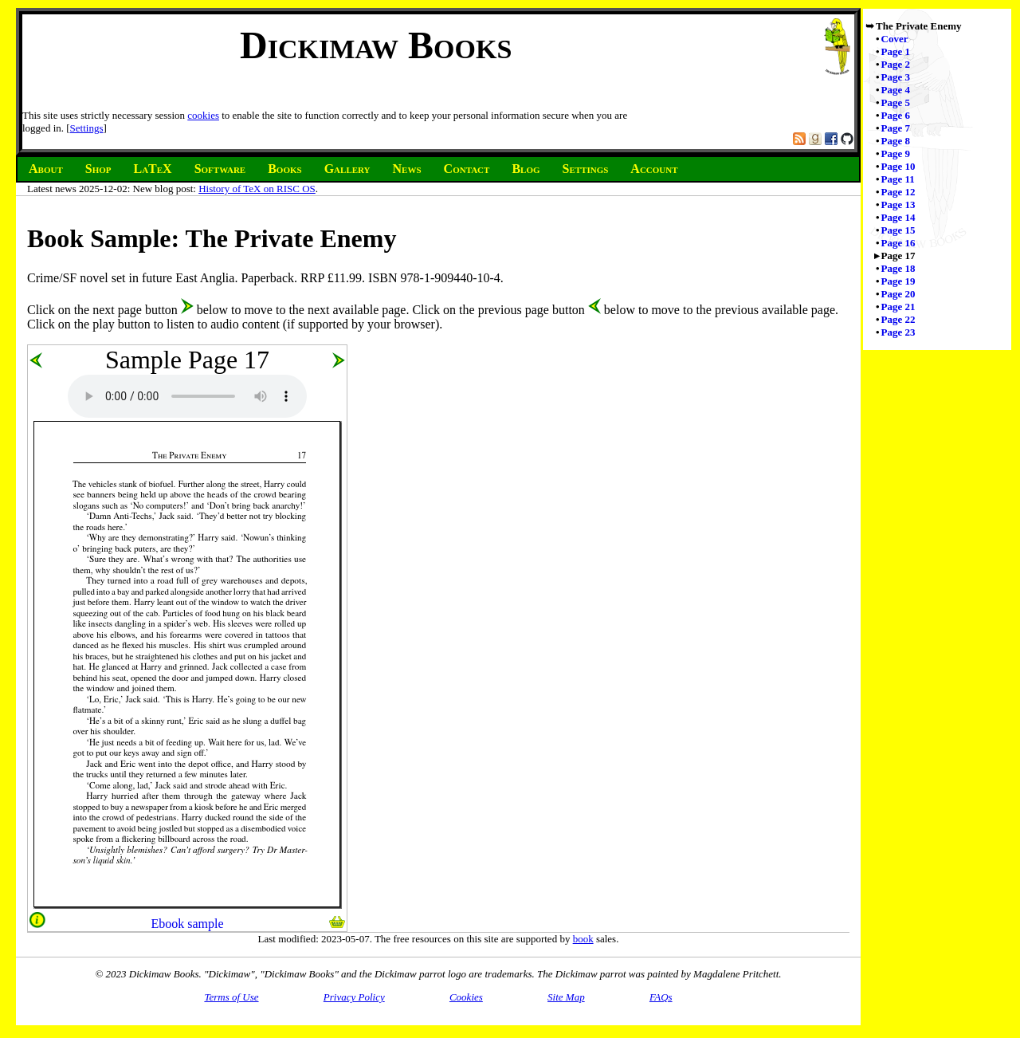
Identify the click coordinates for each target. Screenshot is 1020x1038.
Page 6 (895, 115)
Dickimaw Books (376, 45)
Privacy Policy (354, 997)
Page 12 (898, 192)
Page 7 (895, 128)
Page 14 (898, 217)
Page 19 (898, 281)
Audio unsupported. (187, 396)
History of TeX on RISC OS (257, 189)
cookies (203, 115)
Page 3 (895, 77)
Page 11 (898, 179)
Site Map (566, 997)
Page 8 (895, 141)
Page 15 (898, 230)
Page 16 (898, 243)
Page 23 (898, 332)
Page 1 (895, 51)
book (583, 939)
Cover (894, 39)
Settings (87, 128)
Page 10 (898, 166)
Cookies (466, 997)
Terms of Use (231, 997)
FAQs (661, 997)
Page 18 (898, 268)
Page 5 (895, 102)
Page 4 (895, 90)
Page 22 (898, 319)
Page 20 (898, 294)
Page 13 (898, 204)
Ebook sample (187, 923)
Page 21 (898, 307)
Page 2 (895, 64)
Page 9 (895, 153)
